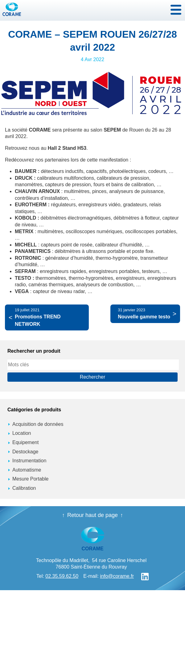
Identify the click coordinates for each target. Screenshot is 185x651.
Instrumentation (29, 460)
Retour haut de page (92, 515)
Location (21, 433)
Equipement (25, 442)
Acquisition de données (37, 424)
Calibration (24, 488)
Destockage (25, 451)
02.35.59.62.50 (61, 576)
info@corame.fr (117, 576)
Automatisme (26, 469)
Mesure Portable (30, 478)
